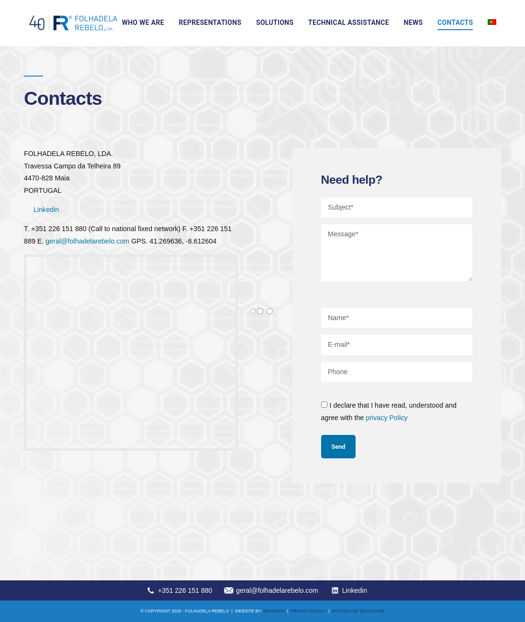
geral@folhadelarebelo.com (87, 241)
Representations (210, 22)
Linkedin (46, 209)
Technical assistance (348, 22)
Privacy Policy (308, 611)
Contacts (455, 22)
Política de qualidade (358, 611)
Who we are (143, 22)
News (413, 22)
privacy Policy (386, 418)
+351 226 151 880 (185, 590)
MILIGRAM (274, 611)
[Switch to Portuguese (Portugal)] (492, 22)
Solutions (274, 22)
